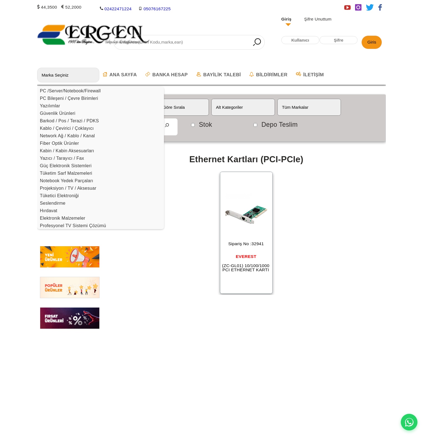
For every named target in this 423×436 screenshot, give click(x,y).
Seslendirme (52, 203)
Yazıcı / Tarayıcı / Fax (62, 158)
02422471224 (117, 8)
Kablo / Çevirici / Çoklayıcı (67, 128)
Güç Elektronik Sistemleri (66, 165)
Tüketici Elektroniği (59, 195)
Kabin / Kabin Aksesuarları (67, 150)
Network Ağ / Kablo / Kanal (67, 135)
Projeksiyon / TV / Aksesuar (68, 188)
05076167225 (157, 8)
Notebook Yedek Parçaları (66, 180)
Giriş (286, 19)
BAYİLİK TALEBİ (218, 74)
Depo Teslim (279, 124)
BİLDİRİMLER (268, 74)
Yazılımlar (50, 105)
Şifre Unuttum (318, 19)
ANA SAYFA (120, 74)
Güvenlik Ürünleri (57, 113)
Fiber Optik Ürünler (59, 143)
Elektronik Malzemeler (62, 218)
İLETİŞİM (310, 74)
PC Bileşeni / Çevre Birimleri (69, 98)
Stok (205, 124)
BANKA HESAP (166, 74)
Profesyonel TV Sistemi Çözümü (73, 225)
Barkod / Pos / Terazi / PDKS (69, 120)
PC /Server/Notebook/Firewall (70, 90)
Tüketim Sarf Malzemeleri (66, 173)
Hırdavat (48, 210)
